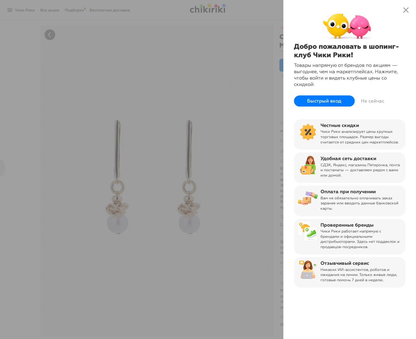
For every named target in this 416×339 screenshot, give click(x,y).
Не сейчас (372, 101)
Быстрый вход (324, 101)
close (406, 10)
